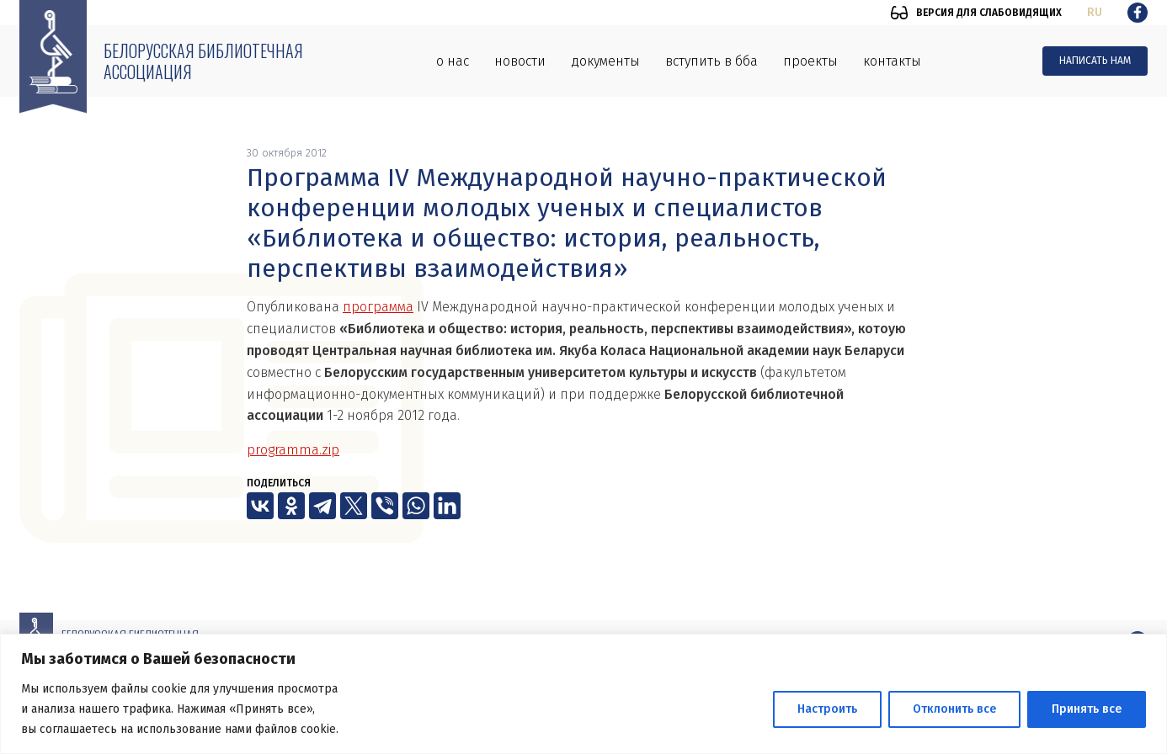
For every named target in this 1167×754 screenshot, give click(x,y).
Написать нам (1095, 60)
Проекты (810, 61)
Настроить (827, 709)
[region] (583, 694)
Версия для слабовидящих (989, 13)
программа (378, 307)
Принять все (1087, 709)
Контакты (892, 61)
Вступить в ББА (711, 61)
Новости (520, 61)
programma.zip (293, 450)
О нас (452, 61)
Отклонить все (954, 709)
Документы (605, 61)
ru (1094, 12)
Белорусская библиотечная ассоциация (203, 61)
